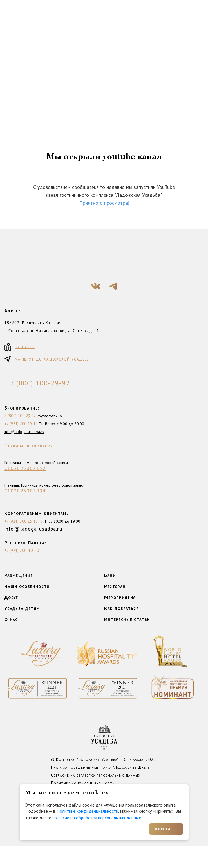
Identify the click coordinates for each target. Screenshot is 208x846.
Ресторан (115, 586)
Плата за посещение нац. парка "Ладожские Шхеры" (101, 767)
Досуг (11, 597)
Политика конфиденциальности (83, 783)
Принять (166, 829)
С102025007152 (25, 468)
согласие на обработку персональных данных (96, 817)
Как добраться (121, 608)
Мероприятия (120, 597)
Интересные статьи (127, 619)
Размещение (18, 575)
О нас (11, 619)
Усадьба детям (22, 608)
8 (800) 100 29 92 (20, 415)
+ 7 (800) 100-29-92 (37, 383)
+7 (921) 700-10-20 (21, 550)
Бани (110, 575)
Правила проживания (28, 445)
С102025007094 (25, 490)
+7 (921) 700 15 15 (21, 423)
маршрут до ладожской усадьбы (47, 359)
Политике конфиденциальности (87, 811)
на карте (19, 347)
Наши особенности (27, 586)
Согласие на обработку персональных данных (95, 775)
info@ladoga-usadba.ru (24, 431)
